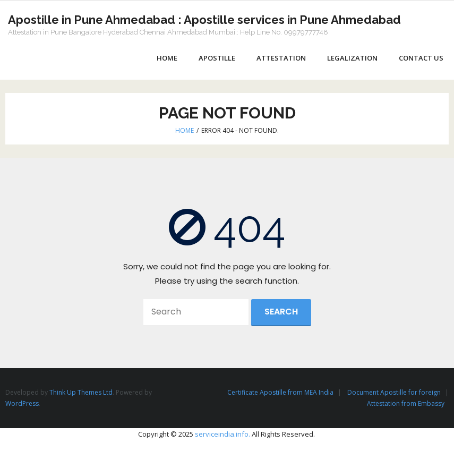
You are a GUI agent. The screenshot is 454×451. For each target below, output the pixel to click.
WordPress (22, 403)
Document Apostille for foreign (394, 392)
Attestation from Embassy (405, 403)
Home (184, 130)
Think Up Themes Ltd (81, 392)
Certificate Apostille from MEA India (280, 392)
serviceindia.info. (222, 434)
